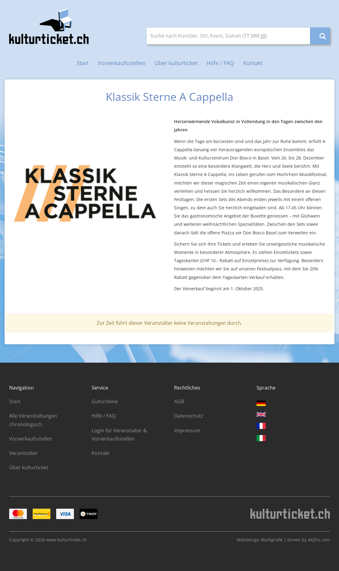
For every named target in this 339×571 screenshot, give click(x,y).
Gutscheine (105, 401)
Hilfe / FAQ (220, 63)
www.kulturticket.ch (66, 540)
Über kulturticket (176, 63)
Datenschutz (188, 415)
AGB (179, 401)
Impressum (187, 430)
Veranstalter (23, 453)
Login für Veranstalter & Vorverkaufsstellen (119, 434)
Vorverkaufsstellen (121, 63)
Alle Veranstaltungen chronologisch (33, 419)
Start (83, 63)
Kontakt (253, 63)
